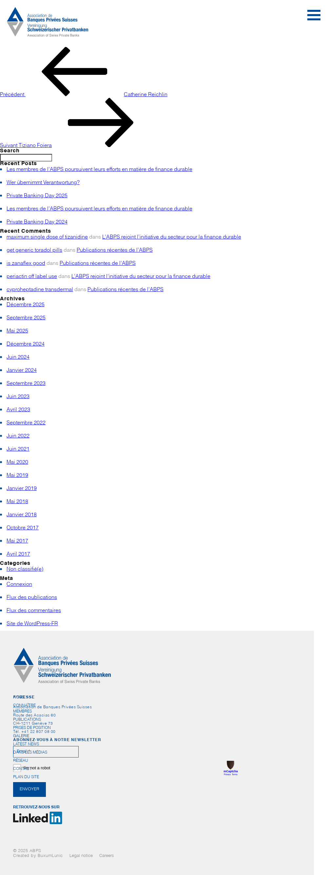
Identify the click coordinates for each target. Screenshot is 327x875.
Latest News (26, 744)
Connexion (19, 584)
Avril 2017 (18, 554)
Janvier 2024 (22, 370)
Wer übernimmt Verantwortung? (43, 183)
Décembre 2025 (26, 305)
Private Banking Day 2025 (37, 196)
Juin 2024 (18, 357)
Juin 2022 (18, 436)
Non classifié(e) (25, 569)
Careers (106, 856)
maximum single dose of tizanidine (47, 237)
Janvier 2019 (22, 489)
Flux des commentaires (34, 611)
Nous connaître (24, 698)
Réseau (20, 761)
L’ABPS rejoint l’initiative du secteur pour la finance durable (171, 237)
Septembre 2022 (26, 423)
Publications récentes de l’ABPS (115, 250)
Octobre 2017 (23, 528)
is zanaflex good (26, 264)
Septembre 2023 (26, 384)
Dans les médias (30, 753)
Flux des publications (32, 598)
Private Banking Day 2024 (37, 222)
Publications (27, 720)
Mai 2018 (17, 502)
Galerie (21, 736)
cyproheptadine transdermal (40, 290)
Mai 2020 (17, 462)
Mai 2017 (17, 541)
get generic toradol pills (34, 250)
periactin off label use (32, 277)
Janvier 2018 (22, 515)
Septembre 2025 (26, 318)
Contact (22, 769)
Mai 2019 (17, 476)
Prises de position (32, 728)
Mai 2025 (17, 331)
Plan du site (26, 777)
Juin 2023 (18, 397)
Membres (22, 712)
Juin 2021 (18, 449)
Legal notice (81, 856)
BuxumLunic (50, 856)
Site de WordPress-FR (32, 624)
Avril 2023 (18, 410)
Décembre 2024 (26, 344)
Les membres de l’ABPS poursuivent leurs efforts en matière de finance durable (99, 170)
